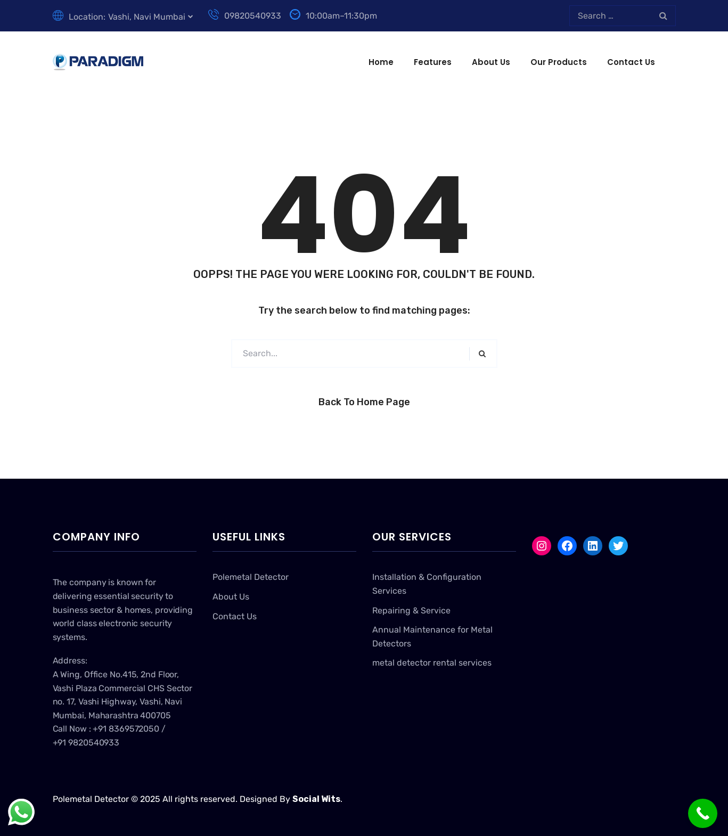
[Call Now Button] (702, 813)
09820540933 (244, 16)
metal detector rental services (432, 663)
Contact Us (631, 62)
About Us (491, 62)
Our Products (558, 62)
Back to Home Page (364, 402)
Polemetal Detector (250, 577)
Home (381, 62)
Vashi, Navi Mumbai (146, 17)
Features (433, 62)
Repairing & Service (411, 610)
